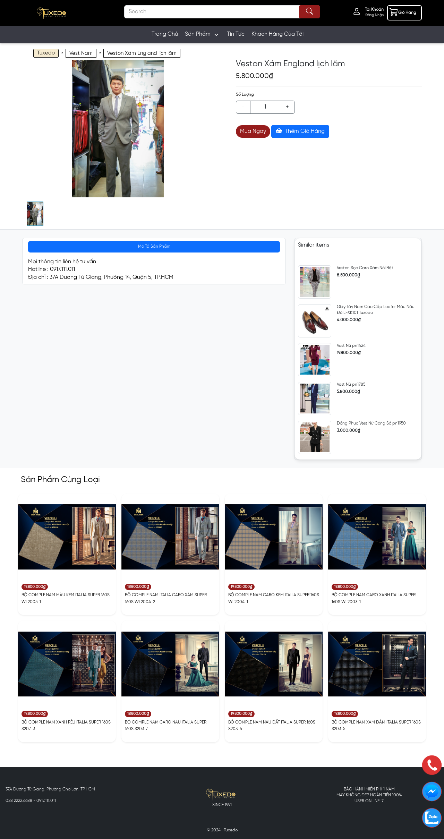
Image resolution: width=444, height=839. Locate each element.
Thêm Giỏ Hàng (300, 131)
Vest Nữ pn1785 (351, 384)
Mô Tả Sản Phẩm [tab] (154, 246)
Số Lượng (245, 94)
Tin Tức (236, 34)
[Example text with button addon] (265, 107)
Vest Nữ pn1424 (351, 345)
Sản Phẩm (202, 34)
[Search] (222, 11)
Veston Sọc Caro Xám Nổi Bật (365, 268)
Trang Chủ (165, 34)
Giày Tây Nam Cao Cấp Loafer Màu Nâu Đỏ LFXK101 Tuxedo (376, 310)
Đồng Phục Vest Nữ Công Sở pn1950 (371, 423)
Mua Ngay (253, 131)
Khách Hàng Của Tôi (277, 34)
